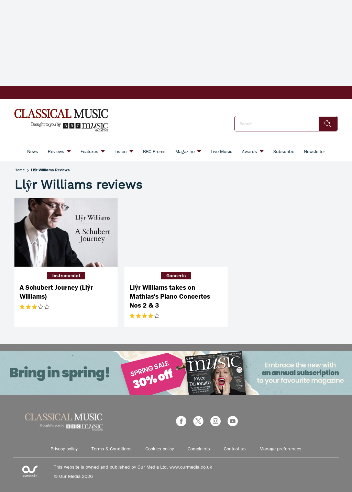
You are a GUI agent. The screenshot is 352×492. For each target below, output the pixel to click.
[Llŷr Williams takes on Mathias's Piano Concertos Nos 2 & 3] (176, 232)
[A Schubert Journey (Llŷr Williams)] (66, 232)
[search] (328, 124)
